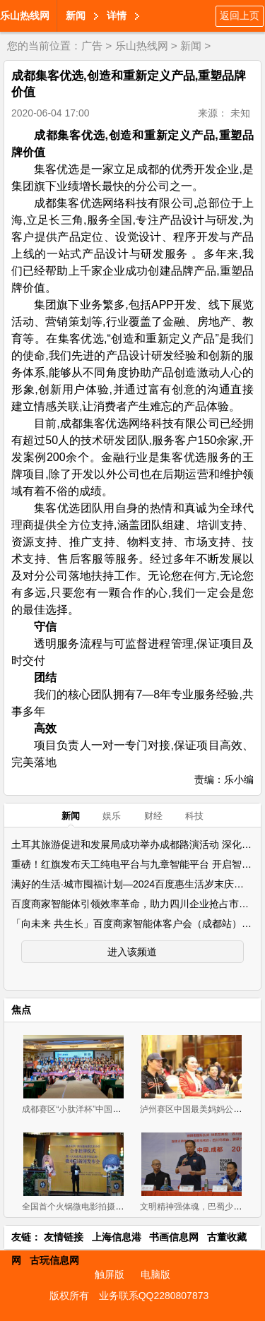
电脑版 (155, 1274)
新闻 (76, 15)
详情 (116, 15)
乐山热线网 (24, 15)
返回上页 (239, 15)
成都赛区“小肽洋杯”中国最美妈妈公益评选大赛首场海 (122, 1109)
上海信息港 (116, 1237)
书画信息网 (174, 1237)
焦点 (21, 1009)
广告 (91, 46)
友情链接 (63, 1237)
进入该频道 (132, 951)
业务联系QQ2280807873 (154, 1295)
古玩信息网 (54, 1260)
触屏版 (109, 1274)
